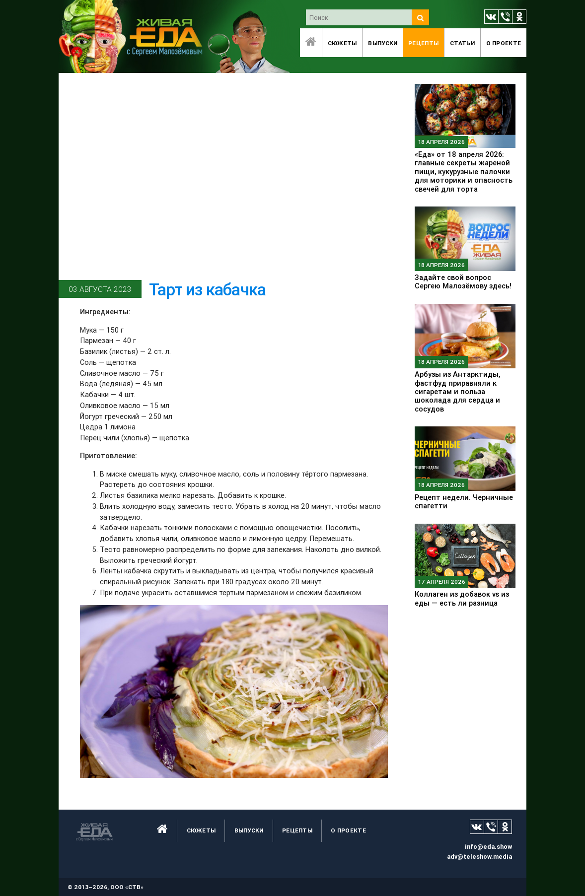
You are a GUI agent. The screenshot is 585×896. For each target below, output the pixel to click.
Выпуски (382, 43)
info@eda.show (488, 846)
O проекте (503, 43)
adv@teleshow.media (479, 856)
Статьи (462, 43)
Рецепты (423, 43)
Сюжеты (342, 43)
